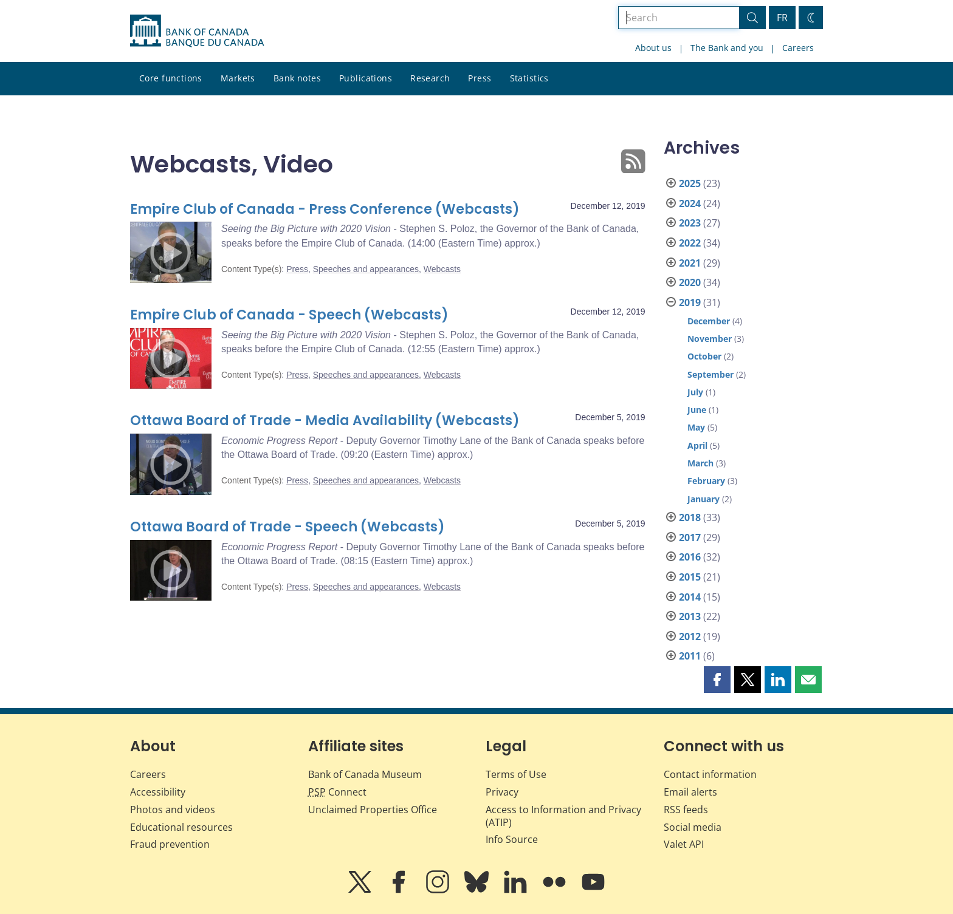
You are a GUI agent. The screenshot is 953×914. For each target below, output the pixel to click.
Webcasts (442, 269)
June (696, 409)
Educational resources (181, 827)
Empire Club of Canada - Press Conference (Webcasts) (325, 209)
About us (653, 47)
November (709, 338)
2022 (690, 243)
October (704, 356)
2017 (690, 537)
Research (430, 78)
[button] (717, 679)
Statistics (529, 78)
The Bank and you (726, 47)
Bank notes (297, 78)
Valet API (684, 844)
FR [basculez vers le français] (782, 17)
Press (479, 78)
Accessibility (157, 792)
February (706, 480)
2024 (690, 203)
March (700, 463)
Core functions (170, 78)
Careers (798, 47)
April (697, 445)
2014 (690, 597)
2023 (690, 223)
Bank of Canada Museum (365, 774)
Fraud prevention (170, 844)
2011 (690, 656)
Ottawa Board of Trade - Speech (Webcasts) (287, 526)
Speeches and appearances (366, 269)
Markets (238, 78)
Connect (337, 792)
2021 (690, 263)
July (695, 392)
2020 (690, 282)
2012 (690, 636)
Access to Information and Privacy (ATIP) (563, 816)
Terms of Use (516, 774)
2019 (690, 302)
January (703, 499)
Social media (692, 827)
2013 (690, 616)
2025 (690, 183)
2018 (690, 517)
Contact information (710, 774)
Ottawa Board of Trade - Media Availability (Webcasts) (325, 420)
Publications (365, 78)
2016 (690, 557)
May (696, 427)
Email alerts (690, 792)
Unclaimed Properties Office (372, 809)
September (710, 374)
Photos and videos (172, 809)
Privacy (502, 792)
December (708, 321)
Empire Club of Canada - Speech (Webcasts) (289, 314)
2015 (690, 577)
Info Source (512, 839)
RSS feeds (686, 809)
